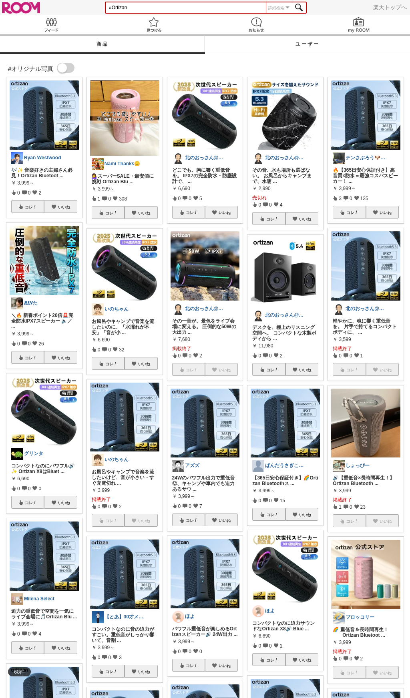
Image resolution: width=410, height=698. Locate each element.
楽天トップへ (390, 7)
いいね (64, 207)
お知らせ (256, 24)
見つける (153, 24)
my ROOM (359, 24)
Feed (51, 24)
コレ (31, 207)
